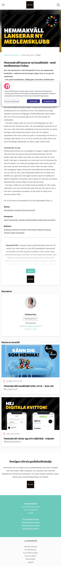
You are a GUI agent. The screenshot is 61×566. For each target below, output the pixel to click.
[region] (30, 94)
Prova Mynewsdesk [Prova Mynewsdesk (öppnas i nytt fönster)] (30, 553)
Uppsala (40, 229)
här (51, 200)
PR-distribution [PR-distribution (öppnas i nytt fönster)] (30, 550)
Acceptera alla (49, 101)
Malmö (34, 229)
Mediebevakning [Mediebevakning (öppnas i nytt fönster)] (30, 546)
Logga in (30, 562)
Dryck (24, 210)
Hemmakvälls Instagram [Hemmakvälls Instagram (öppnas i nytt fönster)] (31, 522)
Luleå (29, 229)
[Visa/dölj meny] (3, 4)
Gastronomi (31, 210)
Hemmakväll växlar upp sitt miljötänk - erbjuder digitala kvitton (29, 440)
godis (6, 220)
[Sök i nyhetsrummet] (58, 4)
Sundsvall (47, 229)
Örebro (13, 233)
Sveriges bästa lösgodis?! (46, 220)
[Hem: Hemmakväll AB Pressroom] (30, 5)
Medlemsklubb (30, 220)
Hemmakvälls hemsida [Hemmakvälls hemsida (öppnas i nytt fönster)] (30, 519)
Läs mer (30, 271)
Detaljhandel (9, 210)
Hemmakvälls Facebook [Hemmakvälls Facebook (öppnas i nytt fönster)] (30, 525)
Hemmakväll (13, 220)
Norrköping (20, 233)
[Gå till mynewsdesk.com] (30, 540)
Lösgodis (21, 220)
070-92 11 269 (30, 329)
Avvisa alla (33, 101)
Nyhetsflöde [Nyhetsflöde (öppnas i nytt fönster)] (30, 559)
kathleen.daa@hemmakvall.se (30, 326)
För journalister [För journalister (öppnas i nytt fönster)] (30, 556)
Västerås (7, 233)
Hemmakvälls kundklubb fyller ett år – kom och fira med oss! (29, 388)
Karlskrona (16, 229)
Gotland (23, 229)
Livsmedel (18, 210)
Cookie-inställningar (11, 101)
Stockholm (8, 229)
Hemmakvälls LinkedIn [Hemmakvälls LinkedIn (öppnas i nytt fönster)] (30, 528)
